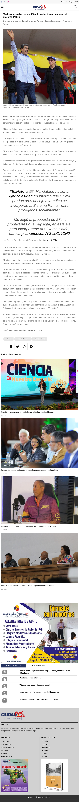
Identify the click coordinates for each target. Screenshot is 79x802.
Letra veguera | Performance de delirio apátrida (39, 692)
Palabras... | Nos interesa (30, 678)
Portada (45, 741)
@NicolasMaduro (23, 196)
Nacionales (6, 744)
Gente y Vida (7, 756)
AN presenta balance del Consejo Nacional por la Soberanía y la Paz (28, 585)
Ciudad (44, 753)
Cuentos (45, 744)
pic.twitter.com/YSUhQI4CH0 (46, 233)
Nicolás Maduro (23, 339)
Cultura (5, 750)
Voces (4, 753)
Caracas (5, 741)
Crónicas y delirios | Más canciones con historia (40, 699)
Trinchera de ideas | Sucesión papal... (35, 685)
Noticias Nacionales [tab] (39, 666)
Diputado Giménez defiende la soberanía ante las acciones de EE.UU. (28, 526)
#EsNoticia (19, 191)
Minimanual (46, 747)
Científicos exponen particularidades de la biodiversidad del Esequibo (28, 412)
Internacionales (8, 747)
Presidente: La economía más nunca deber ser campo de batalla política (29, 470)
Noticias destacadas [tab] (13, 666)
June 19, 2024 (50, 240)
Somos (44, 756)
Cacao (9, 339)
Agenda (45, 750)
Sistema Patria (40, 339)
